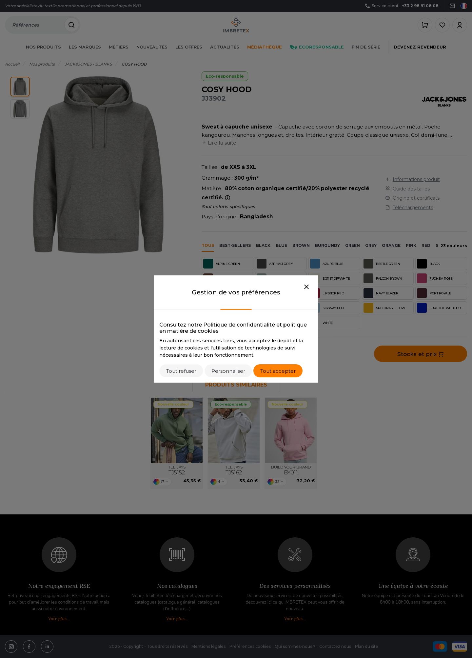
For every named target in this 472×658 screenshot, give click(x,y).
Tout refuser (181, 371)
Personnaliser (228, 371)
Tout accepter (278, 371)
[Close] (306, 287)
